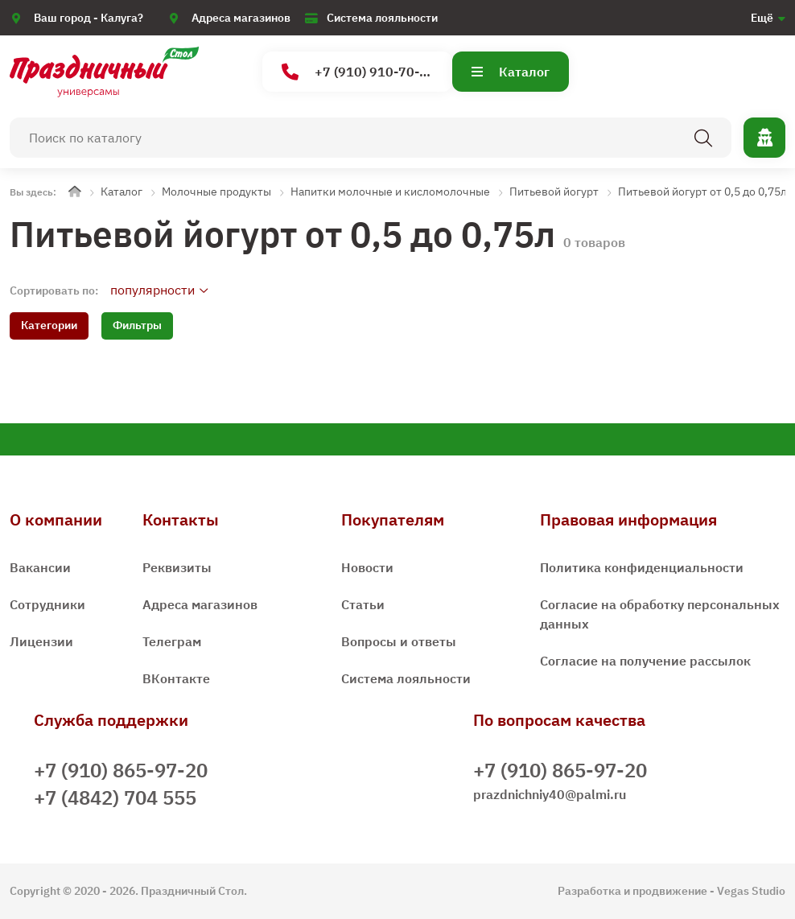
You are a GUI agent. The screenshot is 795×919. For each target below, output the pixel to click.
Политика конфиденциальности (642, 567)
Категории (49, 325)
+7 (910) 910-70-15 (358, 72)
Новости (367, 567)
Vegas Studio (751, 891)
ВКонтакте (176, 678)
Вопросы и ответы (398, 641)
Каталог (511, 72)
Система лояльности (382, 17)
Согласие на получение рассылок (645, 661)
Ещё (762, 17)
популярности (152, 290)
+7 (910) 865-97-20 (121, 770)
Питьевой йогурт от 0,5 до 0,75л (702, 191)
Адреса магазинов (241, 17)
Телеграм (171, 641)
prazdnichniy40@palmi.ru (549, 794)
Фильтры (137, 325)
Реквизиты (177, 567)
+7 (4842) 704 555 (115, 797)
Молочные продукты (216, 191)
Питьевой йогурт (554, 191)
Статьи (363, 604)
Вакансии (40, 567)
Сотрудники (47, 604)
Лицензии (41, 641)
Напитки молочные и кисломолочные (390, 191)
